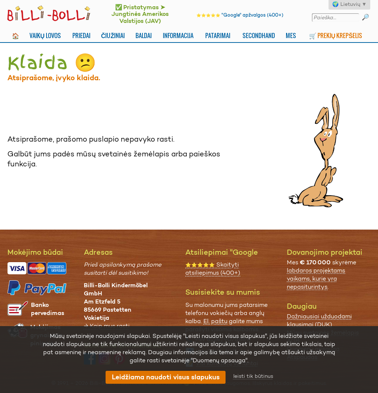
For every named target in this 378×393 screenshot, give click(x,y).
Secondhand (259, 35)
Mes (291, 35)
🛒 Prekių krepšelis (335, 35)
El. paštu (215, 321)
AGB (293, 340)
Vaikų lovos (45, 35)
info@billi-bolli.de (220, 351)
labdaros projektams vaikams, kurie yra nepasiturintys (316, 278)
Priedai (81, 35)
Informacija (178, 35)
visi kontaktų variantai (227, 363)
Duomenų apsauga (313, 348)
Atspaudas (302, 356)
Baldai (143, 35)
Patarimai (217, 35)
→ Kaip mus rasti (107, 325)
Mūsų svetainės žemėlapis (323, 332)
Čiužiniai (113, 35)
